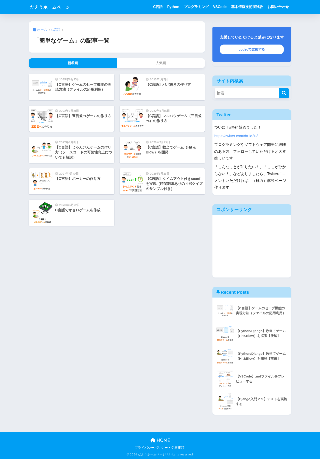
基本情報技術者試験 (247, 7)
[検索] (284, 93)
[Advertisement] (251, 246)
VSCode (220, 7)
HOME (160, 440)
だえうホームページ (55, 7)
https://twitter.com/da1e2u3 (236, 136)
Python (173, 7)
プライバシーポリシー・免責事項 (159, 447)
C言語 (158, 7)
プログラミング (196, 7)
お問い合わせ (278, 7)
